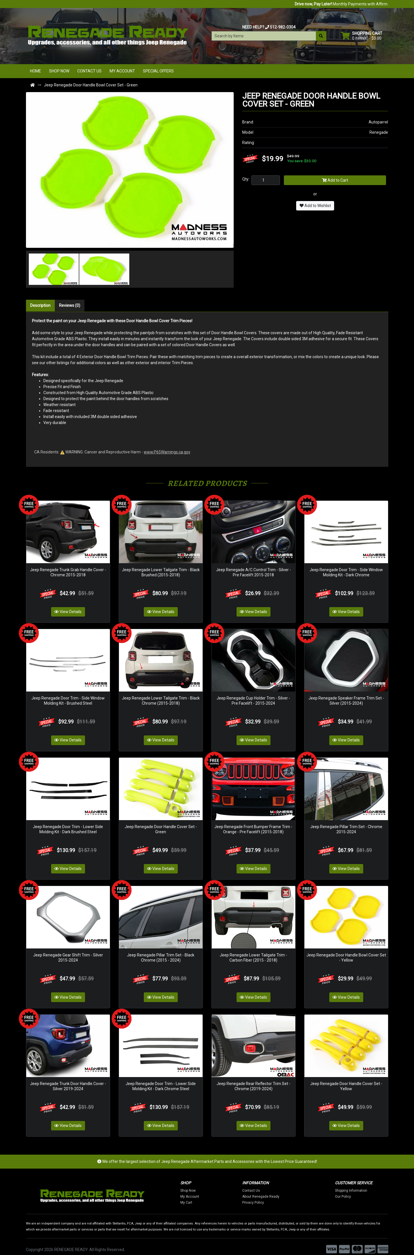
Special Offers (158, 71)
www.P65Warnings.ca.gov (167, 452)
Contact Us (89, 71)
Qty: (245, 179)
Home (35, 71)
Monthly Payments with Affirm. (341, 4)
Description (40, 305)
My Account (122, 71)
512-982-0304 (283, 27)
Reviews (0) (69, 305)
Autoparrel (378, 122)
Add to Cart (335, 180)
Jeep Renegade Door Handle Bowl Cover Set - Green (91, 85)
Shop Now (59, 71)
